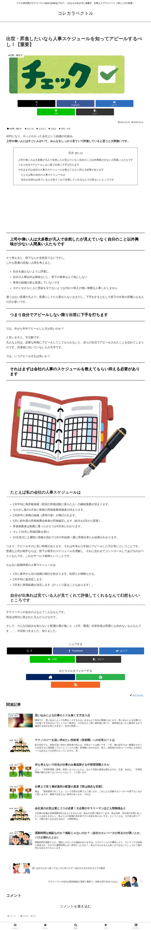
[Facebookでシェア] (52, 103)
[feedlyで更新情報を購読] (76, 669)
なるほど (41, 120)
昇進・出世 (64, 120)
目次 (71, 144)
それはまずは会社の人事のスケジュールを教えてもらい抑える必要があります (61, 161)
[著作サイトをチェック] (68, 669)
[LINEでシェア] (99, 103)
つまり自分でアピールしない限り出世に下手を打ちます (48, 156)
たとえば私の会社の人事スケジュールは (43, 166)
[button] (122, 103)
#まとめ (29, 120)
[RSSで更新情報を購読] (83, 669)
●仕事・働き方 (14, 120)
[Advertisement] (75, 201)
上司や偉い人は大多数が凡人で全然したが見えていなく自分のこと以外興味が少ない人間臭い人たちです (75, 151)
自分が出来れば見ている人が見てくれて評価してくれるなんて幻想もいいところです (67, 171)
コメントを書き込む (75, 890)
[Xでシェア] (29, 103)
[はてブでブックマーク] (75, 103)
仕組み (52, 120)
